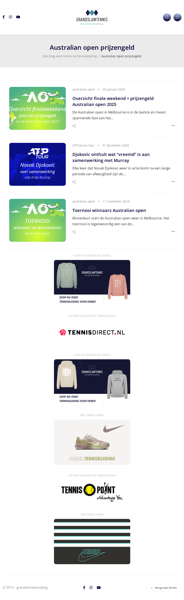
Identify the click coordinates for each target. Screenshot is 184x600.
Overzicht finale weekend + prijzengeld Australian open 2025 (113, 101)
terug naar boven (163, 587)
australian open (83, 89)
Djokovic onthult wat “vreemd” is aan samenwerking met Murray (111, 157)
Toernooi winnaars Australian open (109, 210)
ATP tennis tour (83, 145)
